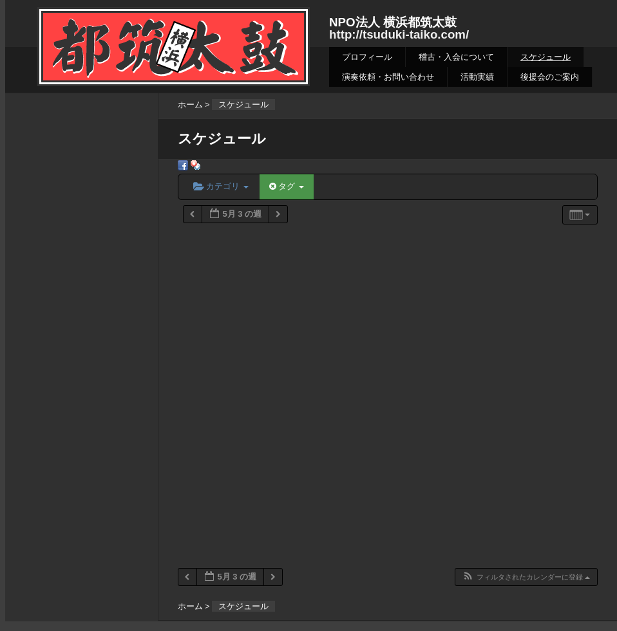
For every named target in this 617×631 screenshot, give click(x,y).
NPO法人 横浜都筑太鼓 (393, 22)
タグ (286, 186)
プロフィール (367, 57)
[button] (525, 577)
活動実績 (477, 77)
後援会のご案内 (549, 77)
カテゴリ (221, 186)
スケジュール (545, 57)
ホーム (190, 104)
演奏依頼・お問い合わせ (388, 77)
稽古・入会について (456, 57)
